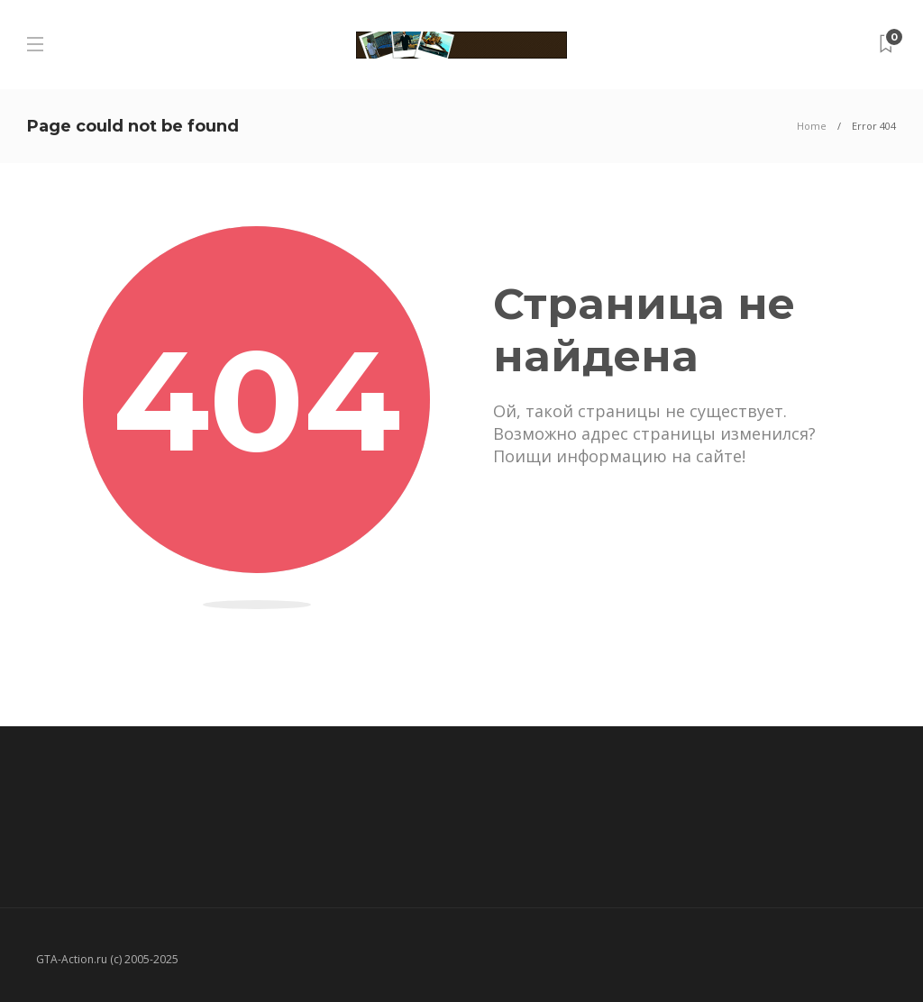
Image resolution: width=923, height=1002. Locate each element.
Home (812, 125)
